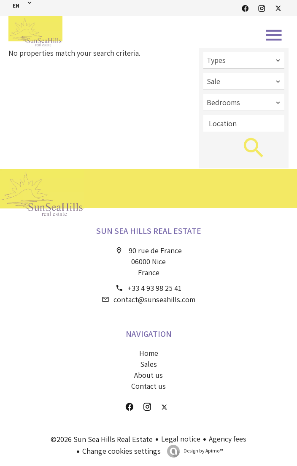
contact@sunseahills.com (154, 299)
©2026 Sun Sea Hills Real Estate (102, 439)
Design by (203, 450)
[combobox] (243, 60)
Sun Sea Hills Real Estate (148, 230)
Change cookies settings (121, 451)
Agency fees (227, 439)
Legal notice (180, 439)
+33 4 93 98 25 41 (154, 288)
